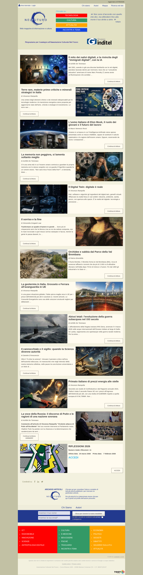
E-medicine (66, 534)
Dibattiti (97, 541)
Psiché (64, 541)
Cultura (65, 530)
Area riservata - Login (29, 5)
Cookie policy (66, 564)
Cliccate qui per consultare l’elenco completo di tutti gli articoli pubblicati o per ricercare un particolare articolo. (81, 491)
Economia (98, 530)
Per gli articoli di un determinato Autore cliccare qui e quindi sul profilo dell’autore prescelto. (81, 497)
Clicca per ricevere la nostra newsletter (88, 514)
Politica (97, 534)
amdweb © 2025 (119, 557)
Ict (23, 530)
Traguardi (66, 545)
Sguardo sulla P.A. (102, 545)
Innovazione (28, 538)
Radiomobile (28, 534)
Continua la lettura (113, 81)
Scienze (25, 541)
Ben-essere (67, 538)
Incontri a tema (69, 549)
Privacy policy (76, 564)
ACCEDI (73, 457)
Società (97, 538)
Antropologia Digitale (33, 545)
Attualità (98, 549)
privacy (98, 517)
